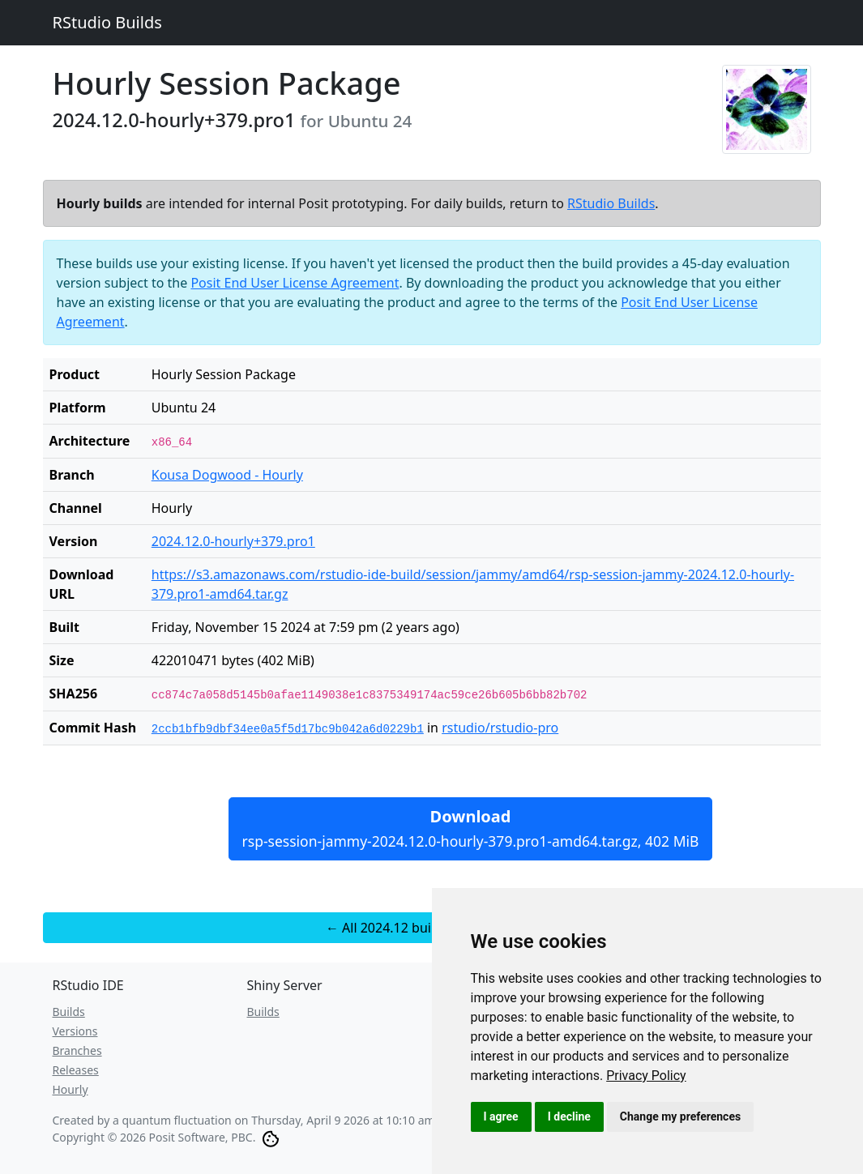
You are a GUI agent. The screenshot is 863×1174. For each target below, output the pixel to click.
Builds (69, 1011)
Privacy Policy (646, 1075)
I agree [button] (501, 1116)
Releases (76, 1070)
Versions (75, 1031)
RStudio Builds (107, 22)
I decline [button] (569, 1116)
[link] (646, 1075)
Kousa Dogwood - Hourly (227, 475)
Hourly (70, 1089)
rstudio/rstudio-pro (500, 727)
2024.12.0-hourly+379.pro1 (233, 541)
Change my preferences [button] (680, 1116)
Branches (77, 1050)
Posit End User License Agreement (294, 283)
